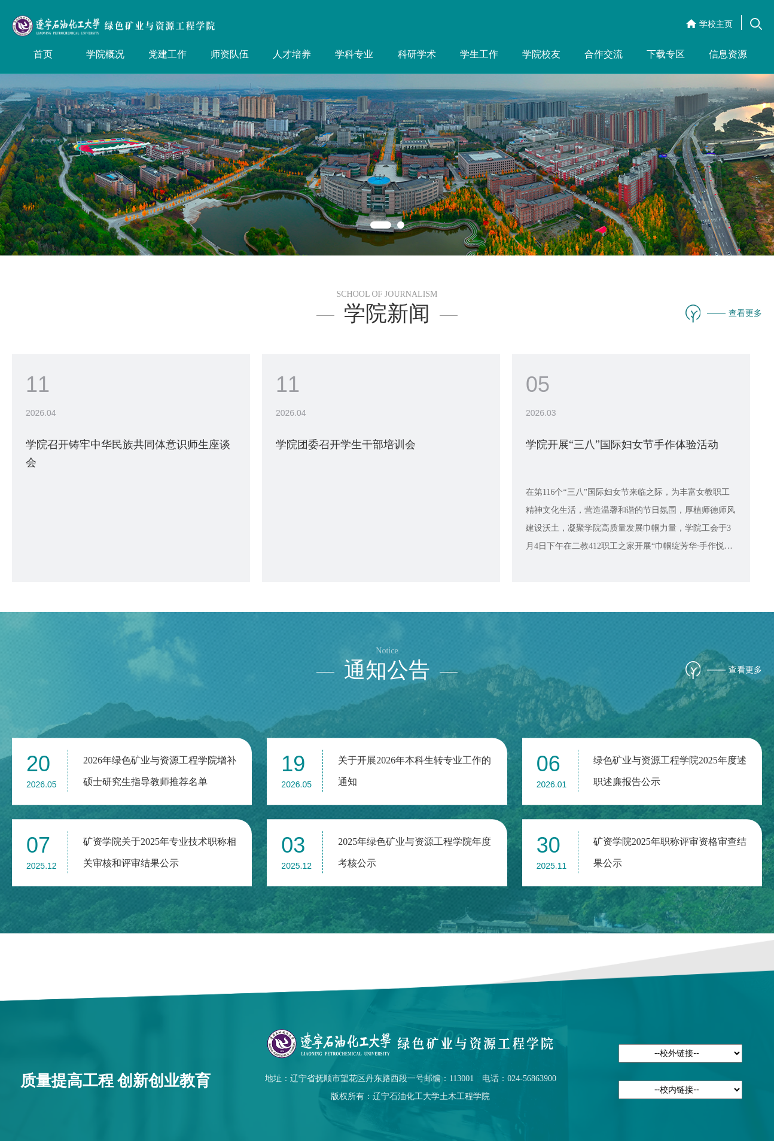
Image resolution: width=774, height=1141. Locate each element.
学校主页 (716, 24)
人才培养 (292, 54)
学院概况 (105, 54)
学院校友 (541, 54)
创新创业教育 (164, 1081)
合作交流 (603, 54)
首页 (43, 54)
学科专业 (354, 54)
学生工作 (479, 54)
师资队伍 (230, 54)
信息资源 (728, 54)
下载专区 (666, 54)
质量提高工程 (67, 1081)
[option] (387, 127)
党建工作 (167, 54)
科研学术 (417, 54)
